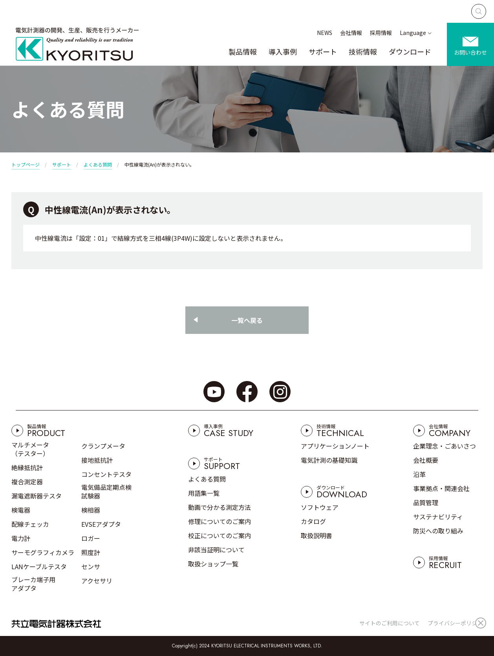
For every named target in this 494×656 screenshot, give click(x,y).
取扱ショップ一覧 (213, 563)
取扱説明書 (316, 535)
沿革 (419, 474)
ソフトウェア (319, 507)
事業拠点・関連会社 (441, 488)
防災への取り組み (438, 530)
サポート (323, 51)
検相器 (90, 510)
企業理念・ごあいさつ (444, 446)
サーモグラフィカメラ (42, 552)
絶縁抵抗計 (27, 467)
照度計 (90, 552)
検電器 (20, 510)
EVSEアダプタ (101, 524)
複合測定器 (27, 481)
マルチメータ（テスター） (30, 449)
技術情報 (363, 51)
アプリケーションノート (335, 446)
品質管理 (425, 502)
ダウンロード (410, 51)
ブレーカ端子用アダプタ (33, 583)
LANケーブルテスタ (39, 566)
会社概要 (425, 460)
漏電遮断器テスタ (36, 495)
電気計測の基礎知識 (329, 460)
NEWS (324, 33)
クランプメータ (103, 446)
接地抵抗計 (97, 460)
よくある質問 (98, 164)
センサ (90, 566)
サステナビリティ (438, 516)
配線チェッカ (30, 524)
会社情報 (351, 33)
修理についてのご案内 (219, 521)
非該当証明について (216, 549)
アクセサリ (96, 580)
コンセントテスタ (106, 474)
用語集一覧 (204, 493)
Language (413, 33)
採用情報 (381, 33)
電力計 (20, 538)
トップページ (25, 164)
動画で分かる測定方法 (219, 507)
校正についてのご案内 (219, 535)
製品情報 (243, 51)
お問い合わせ (470, 52)
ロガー (90, 538)
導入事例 (283, 51)
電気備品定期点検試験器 (106, 491)
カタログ (313, 521)
